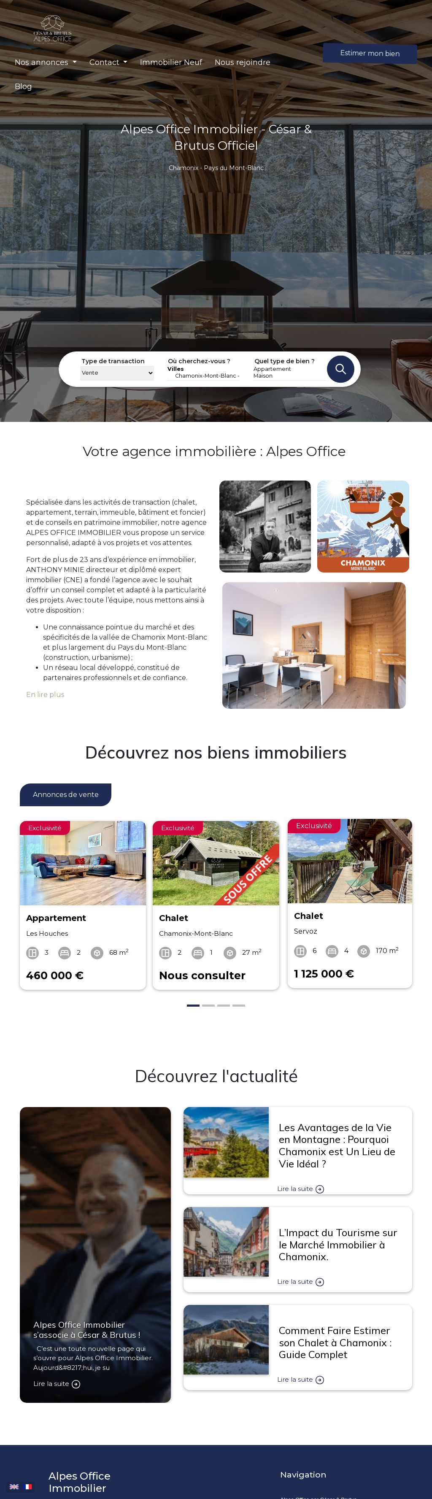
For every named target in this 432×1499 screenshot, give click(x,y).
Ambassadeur (296, 1494)
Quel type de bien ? (284, 361)
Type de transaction (113, 361)
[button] (46, 63)
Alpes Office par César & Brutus (318, 1476)
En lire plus (45, 695)
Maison (290, 376)
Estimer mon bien (370, 53)
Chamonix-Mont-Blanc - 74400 (203, 376)
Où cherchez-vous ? (199, 361)
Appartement (290, 369)
